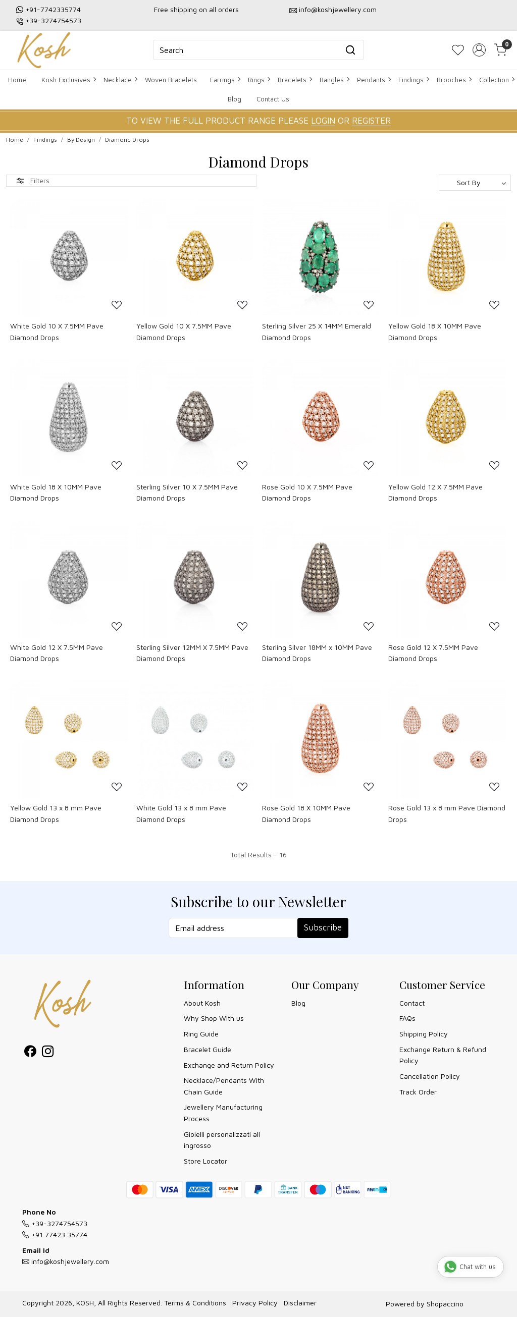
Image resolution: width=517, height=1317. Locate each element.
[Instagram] (48, 1053)
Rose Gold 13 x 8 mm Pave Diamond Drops (446, 813)
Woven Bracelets (171, 80)
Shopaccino (445, 1303)
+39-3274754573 (53, 20)
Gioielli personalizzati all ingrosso (222, 1139)
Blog (234, 99)
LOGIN (323, 121)
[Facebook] (30, 1053)
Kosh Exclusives (68, 80)
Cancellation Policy (429, 1076)
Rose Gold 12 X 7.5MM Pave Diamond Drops (433, 653)
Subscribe (323, 927)
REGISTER (371, 121)
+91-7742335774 (53, 9)
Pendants (373, 80)
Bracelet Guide (207, 1049)
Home (17, 80)
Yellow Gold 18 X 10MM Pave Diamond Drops (434, 331)
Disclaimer (300, 1302)
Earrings (225, 80)
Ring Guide (201, 1033)
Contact (412, 1003)
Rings (259, 80)
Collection (496, 80)
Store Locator (205, 1161)
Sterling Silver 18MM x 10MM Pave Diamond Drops (317, 653)
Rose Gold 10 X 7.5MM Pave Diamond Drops (307, 492)
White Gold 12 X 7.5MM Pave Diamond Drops (56, 653)
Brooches (454, 80)
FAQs (407, 1018)
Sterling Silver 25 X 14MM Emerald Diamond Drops (316, 331)
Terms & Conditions (195, 1302)
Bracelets (295, 80)
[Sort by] (475, 183)
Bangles (334, 80)
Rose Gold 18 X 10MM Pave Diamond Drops (306, 813)
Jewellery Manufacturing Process (223, 1112)
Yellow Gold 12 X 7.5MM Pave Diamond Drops (435, 492)
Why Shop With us (214, 1018)
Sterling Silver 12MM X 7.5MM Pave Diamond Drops (192, 653)
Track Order (418, 1091)
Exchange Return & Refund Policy (442, 1055)
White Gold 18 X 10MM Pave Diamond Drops (55, 492)
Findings (413, 80)
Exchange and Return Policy (229, 1065)
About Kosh (202, 1003)
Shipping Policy (423, 1033)
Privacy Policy (255, 1302)
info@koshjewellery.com (338, 9)
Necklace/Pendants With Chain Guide (224, 1085)
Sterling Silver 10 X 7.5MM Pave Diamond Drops (187, 492)
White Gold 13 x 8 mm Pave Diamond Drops (181, 813)
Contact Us (272, 99)
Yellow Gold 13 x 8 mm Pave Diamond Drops (55, 813)
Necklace (120, 80)
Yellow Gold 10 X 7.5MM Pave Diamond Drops (183, 331)
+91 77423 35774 (54, 1234)
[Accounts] (479, 50)
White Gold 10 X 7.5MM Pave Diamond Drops (57, 331)
